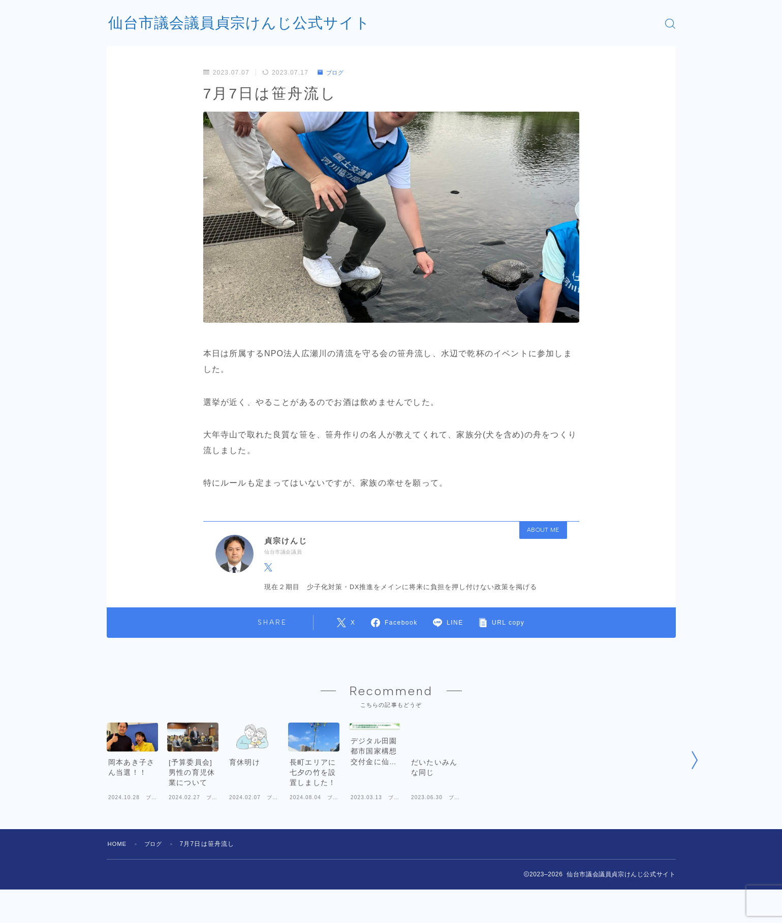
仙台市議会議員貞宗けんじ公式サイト (243, 23)
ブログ (332, 73)
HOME (118, 877)
